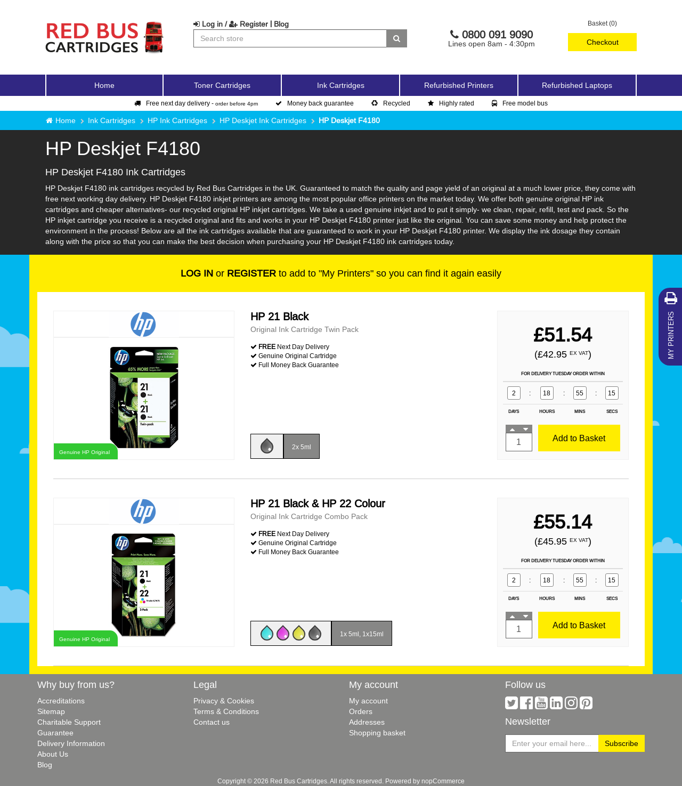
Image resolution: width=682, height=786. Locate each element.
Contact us (211, 722)
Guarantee (55, 732)
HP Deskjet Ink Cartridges (263, 120)
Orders (360, 711)
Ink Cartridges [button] (340, 85)
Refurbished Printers (458, 85)
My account (368, 700)
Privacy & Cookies (223, 700)
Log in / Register (230, 24)
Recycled (390, 103)
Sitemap (51, 711)
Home (104, 85)
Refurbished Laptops (577, 85)
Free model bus (520, 103)
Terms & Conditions (226, 711)
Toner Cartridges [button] (222, 85)
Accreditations (61, 700)
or (228, 273)
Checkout (603, 42)
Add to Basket (579, 438)
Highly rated (451, 103)
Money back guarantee (314, 103)
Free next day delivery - (196, 103)
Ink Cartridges (111, 120)
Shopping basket (377, 732)
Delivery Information (71, 743)
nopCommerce (443, 781)
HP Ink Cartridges (177, 120)
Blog (281, 24)
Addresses (367, 722)
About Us (52, 754)
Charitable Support (69, 722)
